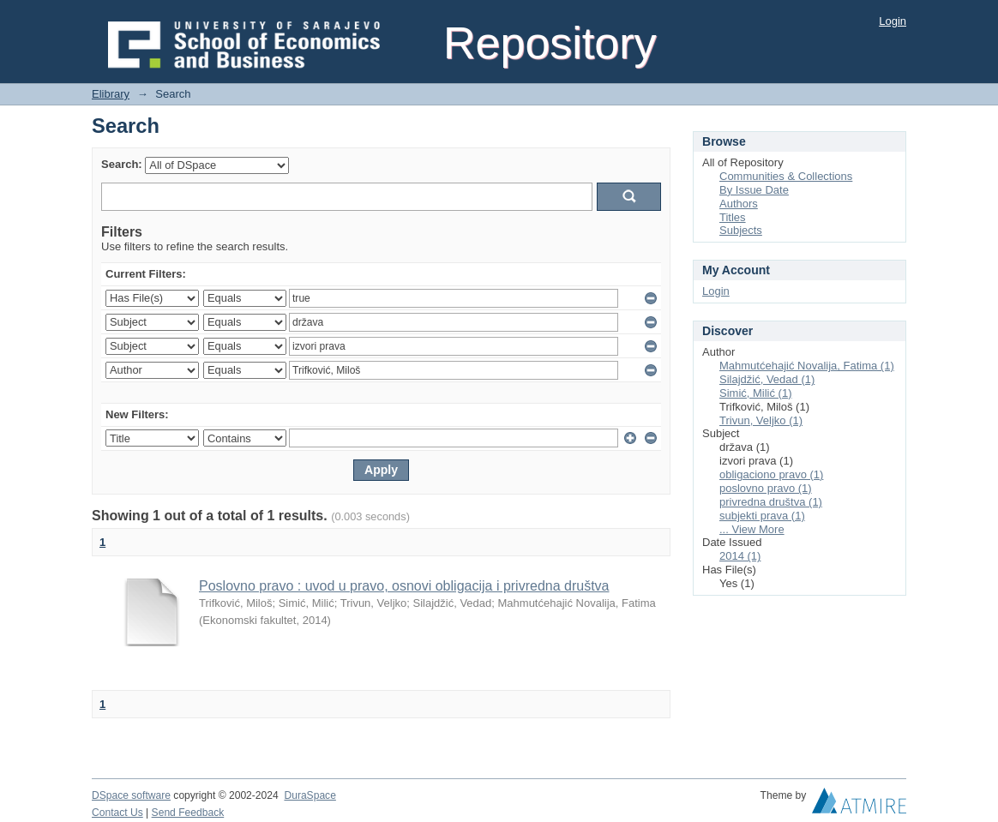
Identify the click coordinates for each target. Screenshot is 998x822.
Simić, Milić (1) (755, 393)
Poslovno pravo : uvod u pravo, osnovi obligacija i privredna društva (404, 586)
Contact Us (117, 813)
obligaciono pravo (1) (771, 474)
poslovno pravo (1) (765, 488)
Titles (732, 217)
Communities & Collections (785, 176)
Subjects (740, 230)
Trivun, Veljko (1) (761, 420)
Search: (121, 164)
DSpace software (131, 795)
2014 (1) (740, 555)
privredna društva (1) (770, 501)
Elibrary (110, 93)
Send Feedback (188, 813)
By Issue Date (754, 189)
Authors (738, 203)
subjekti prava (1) (762, 515)
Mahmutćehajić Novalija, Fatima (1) (806, 365)
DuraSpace (309, 795)
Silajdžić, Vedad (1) (767, 379)
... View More (752, 529)
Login (892, 21)
